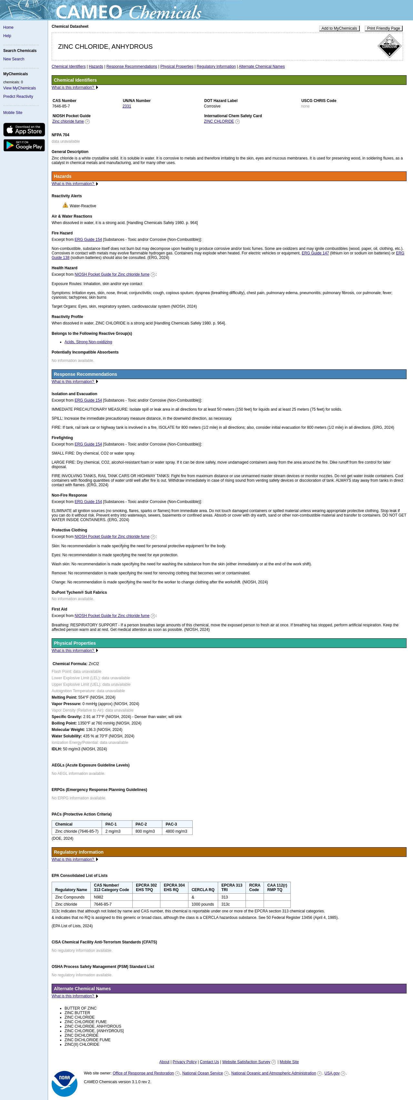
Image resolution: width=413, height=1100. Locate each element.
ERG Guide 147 (315, 253)
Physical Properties (177, 66)
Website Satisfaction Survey (246, 1062)
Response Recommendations (131, 66)
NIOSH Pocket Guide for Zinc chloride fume (112, 274)
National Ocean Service (202, 1073)
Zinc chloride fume (68, 121)
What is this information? (73, 87)
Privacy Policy (185, 1062)
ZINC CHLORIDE (219, 121)
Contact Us (209, 1062)
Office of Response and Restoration (143, 1073)
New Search (13, 59)
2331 (127, 106)
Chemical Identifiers (69, 66)
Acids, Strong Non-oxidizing (88, 342)
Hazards (96, 66)
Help (7, 36)
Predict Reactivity (18, 96)
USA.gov (331, 1073)
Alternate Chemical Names (262, 66)
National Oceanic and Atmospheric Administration (273, 1073)
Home (8, 27)
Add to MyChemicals (339, 28)
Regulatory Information (216, 66)
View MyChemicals (19, 88)
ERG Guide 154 (88, 239)
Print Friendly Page (383, 28)
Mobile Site (12, 112)
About (164, 1062)
